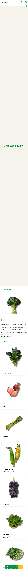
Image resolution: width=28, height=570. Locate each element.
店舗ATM (7, 568)
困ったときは (16, 568)
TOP (20, 567)
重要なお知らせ (11, 568)
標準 (21, 2)
